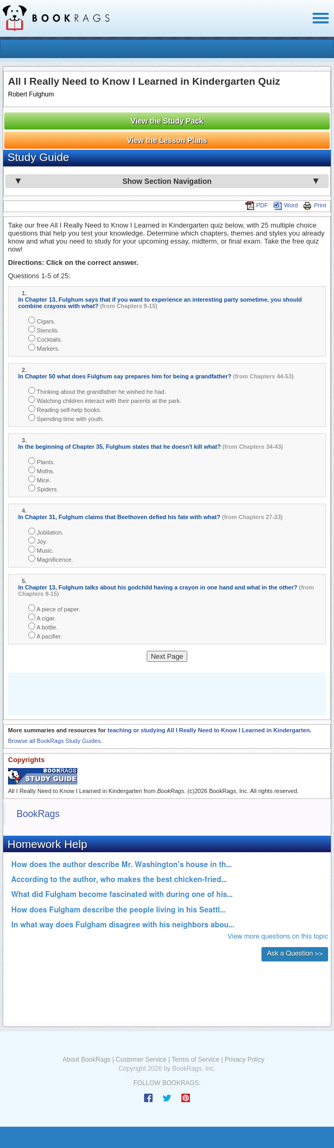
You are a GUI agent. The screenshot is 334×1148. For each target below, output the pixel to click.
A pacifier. (45, 636)
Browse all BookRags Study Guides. (55, 741)
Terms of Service (195, 1059)
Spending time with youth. (66, 418)
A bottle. (43, 626)
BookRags (38, 814)
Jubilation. (45, 532)
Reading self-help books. (64, 409)
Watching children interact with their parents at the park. (104, 400)
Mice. (39, 479)
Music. (41, 550)
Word (285, 205)
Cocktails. (45, 339)
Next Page (167, 656)
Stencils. (43, 330)
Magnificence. (50, 559)
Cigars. (41, 321)
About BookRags (86, 1059)
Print (314, 205)
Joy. (37, 541)
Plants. (41, 461)
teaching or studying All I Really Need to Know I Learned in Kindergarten (208, 730)
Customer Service (141, 1059)
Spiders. (43, 488)
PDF (256, 205)
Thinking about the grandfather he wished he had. (97, 391)
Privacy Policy (245, 1059)
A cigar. (42, 617)
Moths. (41, 470)
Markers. (44, 348)
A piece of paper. (54, 608)
